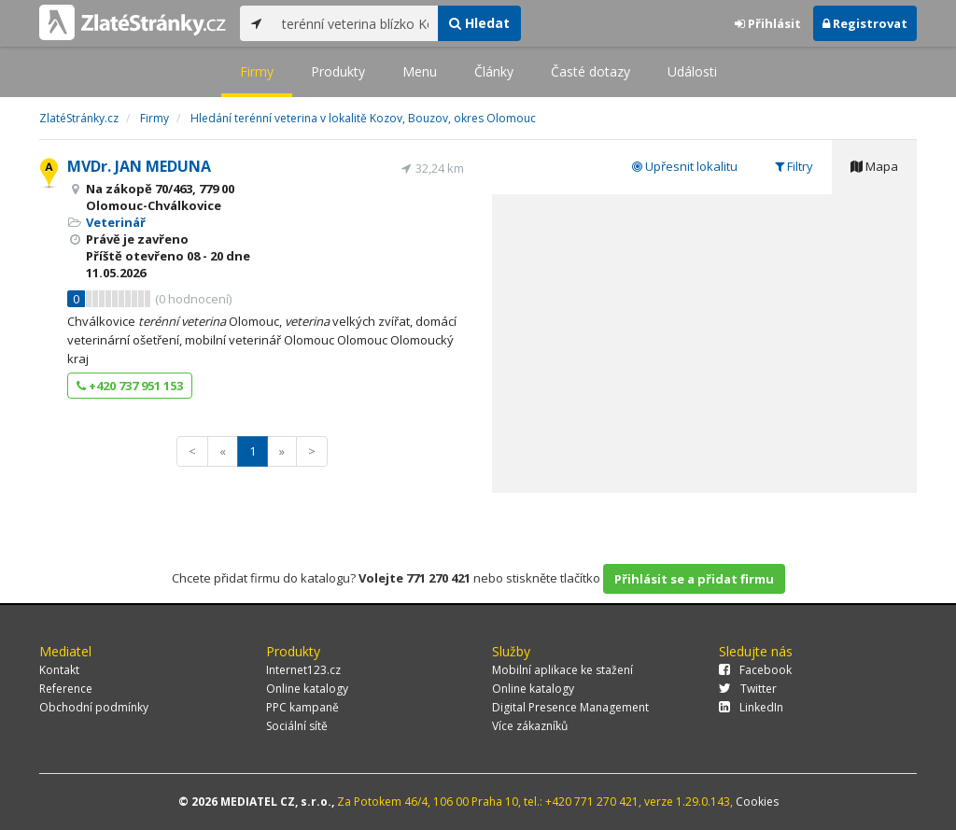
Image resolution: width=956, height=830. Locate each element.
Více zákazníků (530, 726)
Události (692, 71)
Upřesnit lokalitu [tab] (685, 166)
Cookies (757, 801)
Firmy (257, 71)
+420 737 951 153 (130, 385)
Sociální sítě (297, 726)
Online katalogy (307, 688)
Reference (65, 688)
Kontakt (59, 670)
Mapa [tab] (874, 166)
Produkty (338, 71)
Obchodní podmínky (93, 707)
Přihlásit (768, 23)
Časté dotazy (590, 71)
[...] (355, 23)
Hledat (479, 23)
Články (493, 71)
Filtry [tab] (794, 166)
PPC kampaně (302, 707)
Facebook (755, 670)
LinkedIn (751, 707)
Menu (419, 71)
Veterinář (116, 222)
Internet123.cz (303, 670)
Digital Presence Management (570, 707)
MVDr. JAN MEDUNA (139, 166)
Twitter (748, 688)
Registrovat (864, 23)
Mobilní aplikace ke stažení (562, 670)
